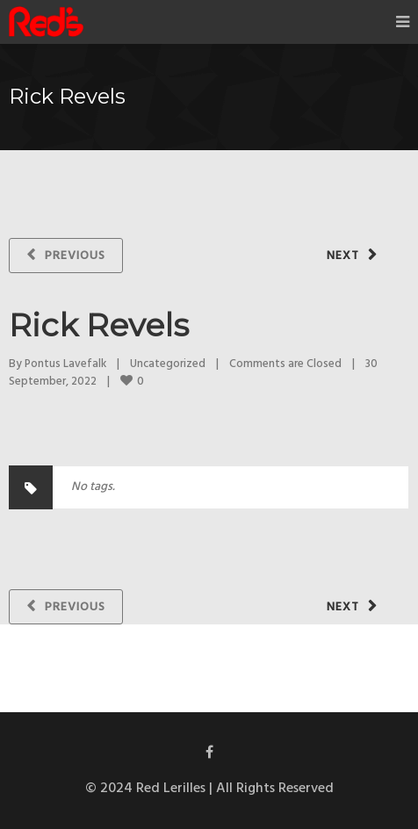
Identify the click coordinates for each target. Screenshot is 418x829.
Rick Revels (99, 325)
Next (343, 256)
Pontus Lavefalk (65, 364)
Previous (75, 256)
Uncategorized (167, 364)
